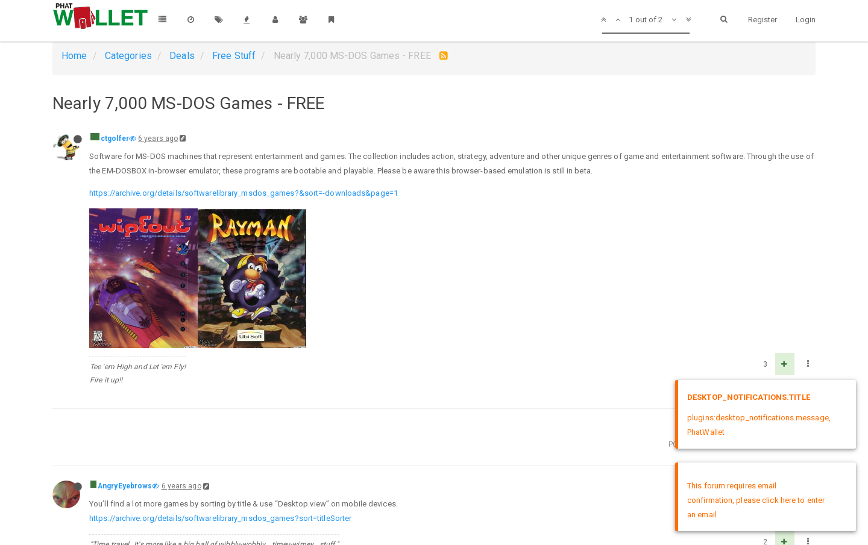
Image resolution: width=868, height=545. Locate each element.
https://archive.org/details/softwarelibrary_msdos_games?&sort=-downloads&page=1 (243, 193)
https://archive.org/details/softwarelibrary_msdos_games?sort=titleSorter (220, 518)
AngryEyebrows (125, 486)
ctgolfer (115, 138)
